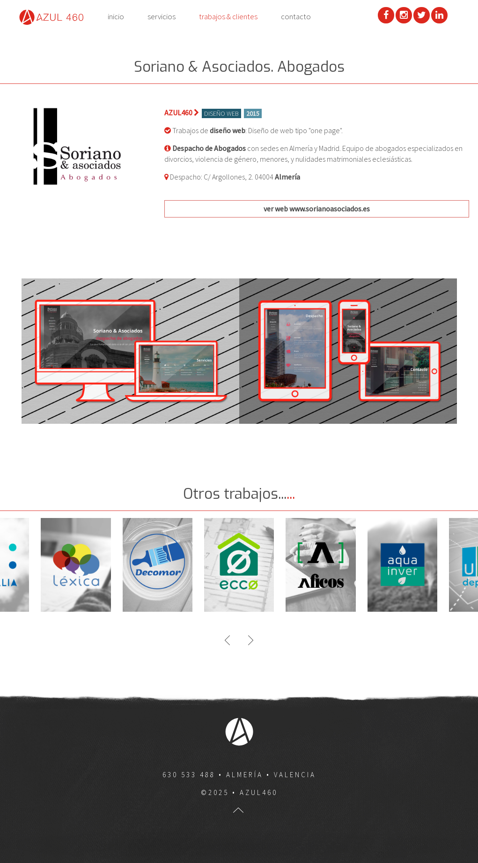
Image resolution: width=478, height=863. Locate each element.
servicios (161, 16)
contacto (296, 16)
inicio (116, 16)
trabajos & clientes (228, 16)
